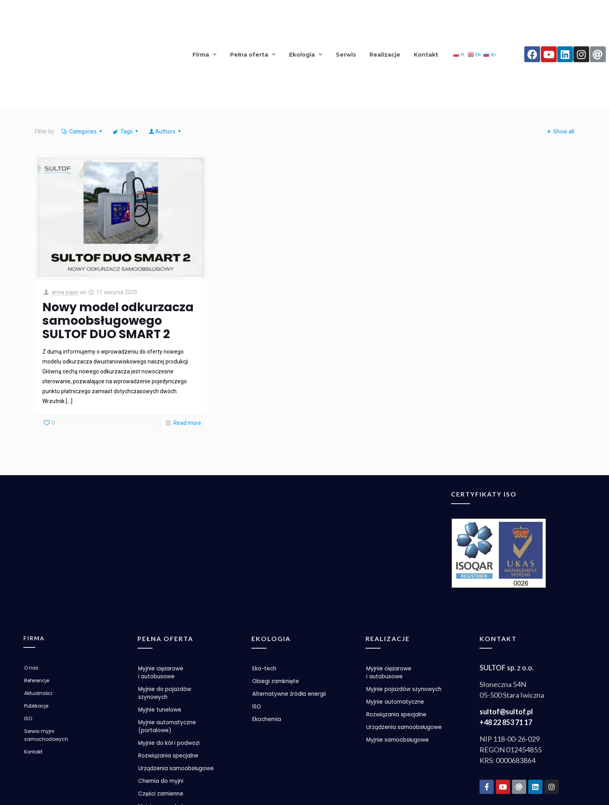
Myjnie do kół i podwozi (169, 653)
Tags (125, 57)
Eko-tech (265, 579)
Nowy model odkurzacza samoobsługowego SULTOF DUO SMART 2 (118, 246)
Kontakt (426, 17)
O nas (31, 578)
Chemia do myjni (162, 699)
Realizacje (384, 17)
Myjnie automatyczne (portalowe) (168, 637)
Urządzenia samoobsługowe (161, 683)
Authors (165, 57)
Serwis (346, 17)
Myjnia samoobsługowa (170, 725)
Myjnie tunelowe (160, 620)
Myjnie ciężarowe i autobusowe (161, 583)
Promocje (151, 750)
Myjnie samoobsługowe (398, 666)
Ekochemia (267, 630)
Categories (82, 57)
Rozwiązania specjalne (169, 666)
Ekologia (305, 17)
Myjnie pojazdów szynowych (388, 603)
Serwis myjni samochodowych (46, 645)
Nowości (149, 737)
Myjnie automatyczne (396, 620)
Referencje (36, 590)
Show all (559, 57)
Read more (187, 348)
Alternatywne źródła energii (289, 604)
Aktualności (38, 603)
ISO (28, 628)
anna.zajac (65, 217)
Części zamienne (162, 712)
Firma (204, 17)
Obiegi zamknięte (276, 592)
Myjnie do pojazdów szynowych (165, 603)
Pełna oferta (253, 17)
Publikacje (36, 616)
